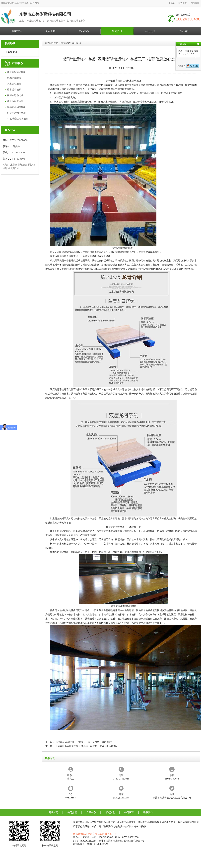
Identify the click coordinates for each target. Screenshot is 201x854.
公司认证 (150, 31)
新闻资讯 (117, 31)
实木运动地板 (14, 83)
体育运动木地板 (15, 101)
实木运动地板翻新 (145, 389)
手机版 (172, 3)
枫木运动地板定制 (161, 260)
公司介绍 (51, 31)
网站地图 (195, 3)
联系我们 (184, 31)
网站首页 (17, 31)
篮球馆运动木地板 (16, 107)
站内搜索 (183, 3)
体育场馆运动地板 (16, 72)
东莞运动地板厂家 (86, 101)
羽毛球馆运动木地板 (17, 118)
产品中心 (84, 31)
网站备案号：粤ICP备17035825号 (90, 844)
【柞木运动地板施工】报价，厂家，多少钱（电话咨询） (84, 742)
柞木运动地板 (14, 89)
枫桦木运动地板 (15, 95)
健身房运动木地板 (16, 112)
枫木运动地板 (14, 78)
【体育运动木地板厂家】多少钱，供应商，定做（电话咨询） (86, 746)
